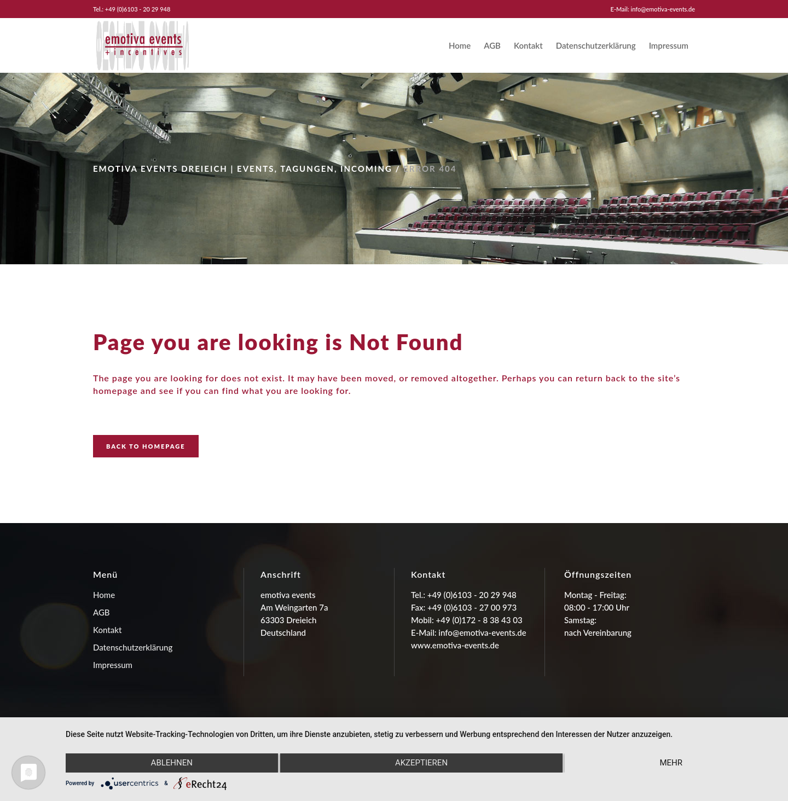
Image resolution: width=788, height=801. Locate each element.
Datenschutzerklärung (132, 647)
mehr (670, 763)
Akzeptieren (421, 763)
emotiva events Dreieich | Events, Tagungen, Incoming (242, 168)
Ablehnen (172, 763)
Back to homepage (146, 446)
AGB (101, 612)
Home (104, 595)
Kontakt (107, 630)
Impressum (112, 665)
